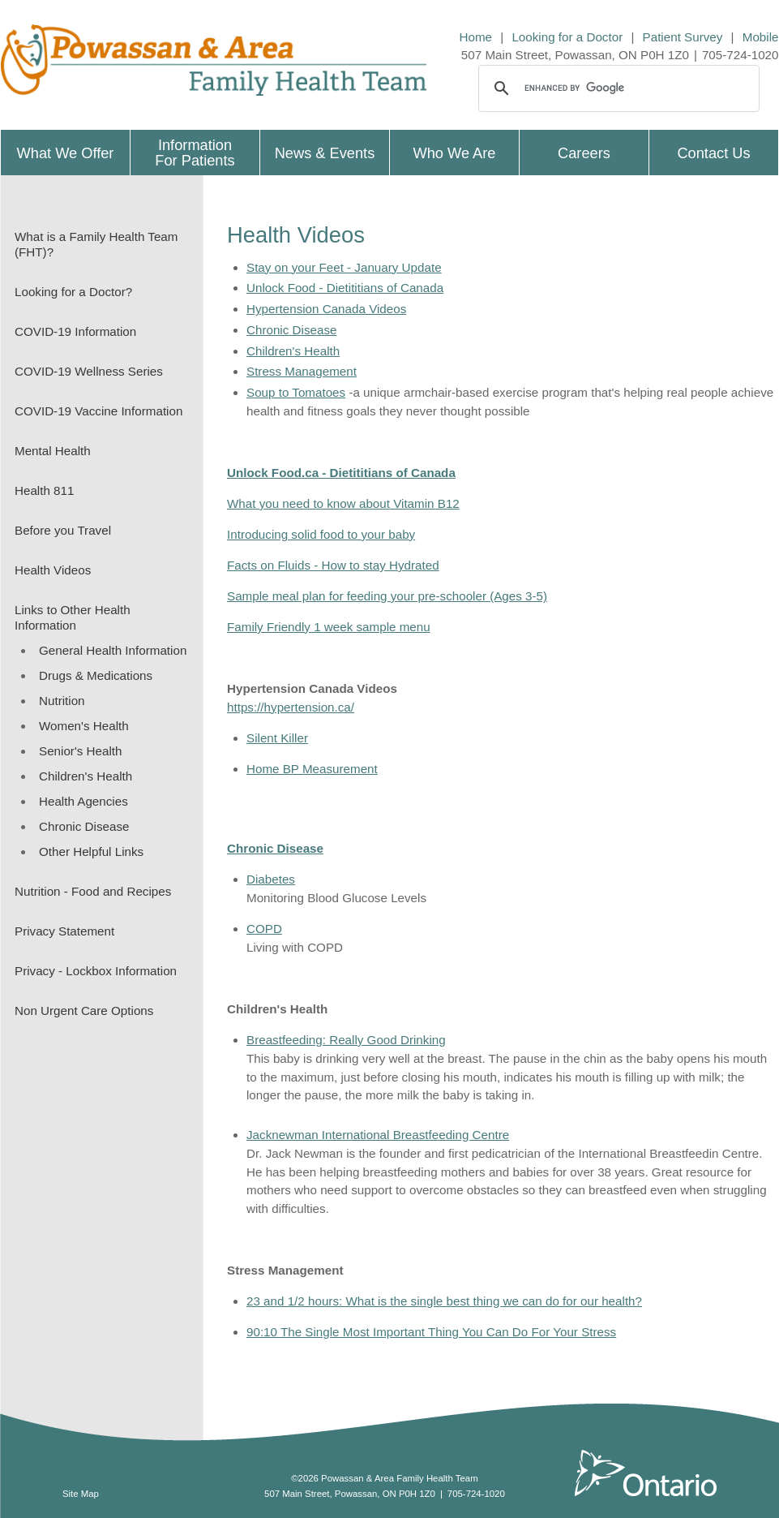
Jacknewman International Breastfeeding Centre (377, 1135)
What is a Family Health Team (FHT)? (96, 244)
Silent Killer (277, 738)
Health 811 (44, 490)
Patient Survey (683, 37)
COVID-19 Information (75, 331)
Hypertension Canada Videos (326, 309)
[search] (616, 88)
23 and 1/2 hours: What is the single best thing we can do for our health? (444, 1301)
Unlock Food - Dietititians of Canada (344, 288)
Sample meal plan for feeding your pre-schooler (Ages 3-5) (387, 596)
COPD (264, 928)
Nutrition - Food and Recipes (93, 891)
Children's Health (85, 776)
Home (476, 37)
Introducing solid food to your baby (321, 534)
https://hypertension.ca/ (290, 707)
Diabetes (270, 879)
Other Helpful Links (91, 851)
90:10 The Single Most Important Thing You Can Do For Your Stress (431, 1332)
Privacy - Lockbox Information (96, 971)
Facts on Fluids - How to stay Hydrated (333, 565)
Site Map (80, 1494)
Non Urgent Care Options (84, 1010)
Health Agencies (83, 801)
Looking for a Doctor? (73, 292)
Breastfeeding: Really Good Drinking (346, 1040)
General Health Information (112, 650)
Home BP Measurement (312, 769)
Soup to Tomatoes (295, 392)
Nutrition (62, 700)
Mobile (761, 37)
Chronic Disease (84, 826)
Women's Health (84, 726)
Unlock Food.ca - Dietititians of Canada (341, 472)
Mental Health (53, 451)
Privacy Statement (64, 931)
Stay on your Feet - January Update (344, 267)
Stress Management (301, 371)
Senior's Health (80, 751)
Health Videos (53, 570)
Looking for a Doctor (567, 37)
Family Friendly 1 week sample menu (328, 627)
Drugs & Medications (95, 675)
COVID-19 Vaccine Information (98, 411)
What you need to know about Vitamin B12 (343, 503)
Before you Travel (63, 530)
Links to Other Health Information (73, 617)
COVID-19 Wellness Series (89, 371)
